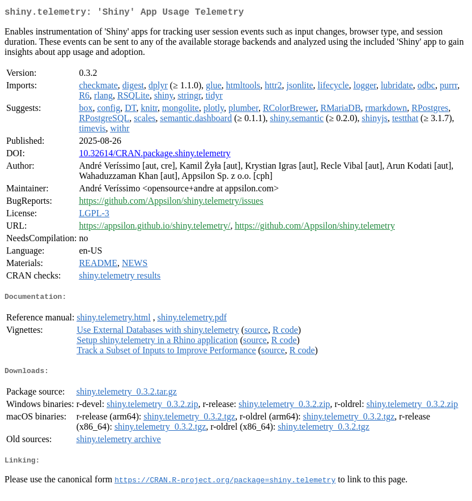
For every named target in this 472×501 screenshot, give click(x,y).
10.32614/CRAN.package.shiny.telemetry (154, 155)
